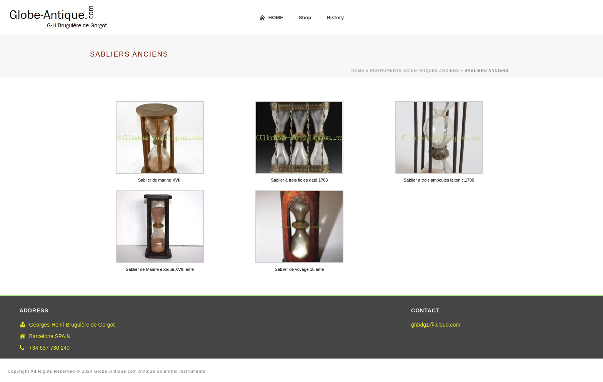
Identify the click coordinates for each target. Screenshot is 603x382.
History (335, 17)
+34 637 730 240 (49, 348)
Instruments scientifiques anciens (414, 70)
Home (358, 70)
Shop (305, 17)
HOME (271, 18)
